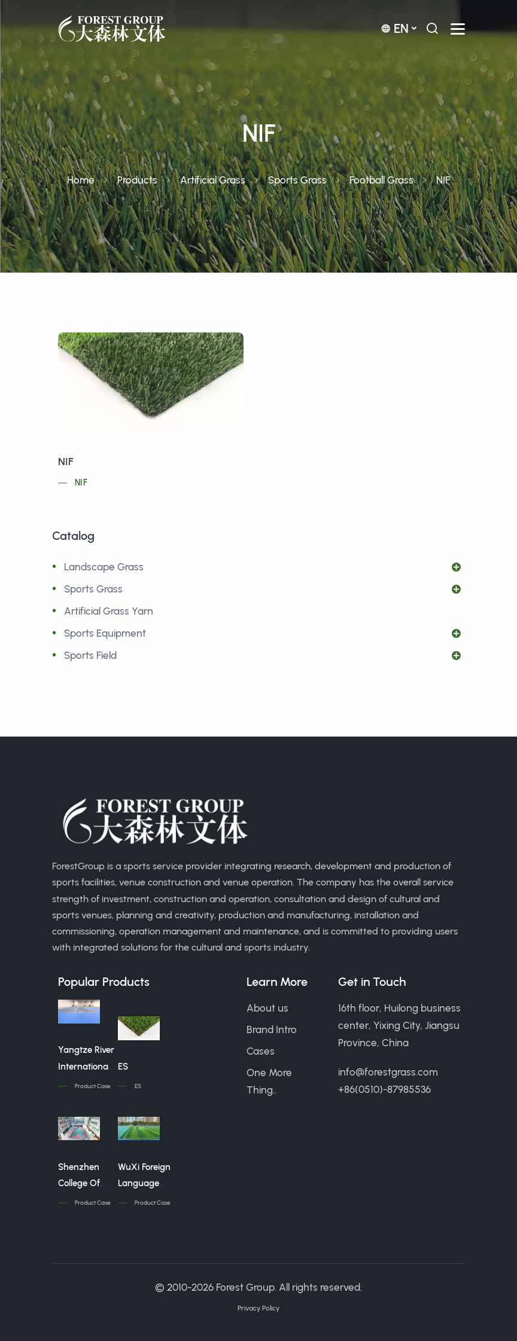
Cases (261, 1051)
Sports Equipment (105, 633)
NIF (66, 461)
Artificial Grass (212, 180)
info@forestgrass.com (388, 1072)
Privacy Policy (258, 1308)
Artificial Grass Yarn (108, 611)
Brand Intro (272, 1029)
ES (123, 1066)
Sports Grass (297, 180)
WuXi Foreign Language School (144, 1184)
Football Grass (381, 180)
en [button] (395, 28)
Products (137, 180)
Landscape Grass (104, 567)
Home (81, 180)
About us (267, 1008)
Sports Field (90, 655)
